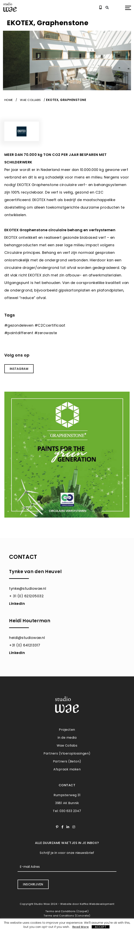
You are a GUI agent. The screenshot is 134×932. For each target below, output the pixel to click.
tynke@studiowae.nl (27, 588)
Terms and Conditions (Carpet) (67, 911)
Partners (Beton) (67, 761)
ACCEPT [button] (100, 926)
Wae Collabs (30, 100)
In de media (67, 737)
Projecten (67, 729)
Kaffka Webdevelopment (97, 904)
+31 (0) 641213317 (24, 644)
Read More (80, 927)
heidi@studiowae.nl (27, 637)
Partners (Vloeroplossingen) (67, 753)
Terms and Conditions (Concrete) (67, 915)
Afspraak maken (67, 769)
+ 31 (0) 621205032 (26, 595)
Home (8, 100)
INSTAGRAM (19, 369)
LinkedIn (17, 603)
